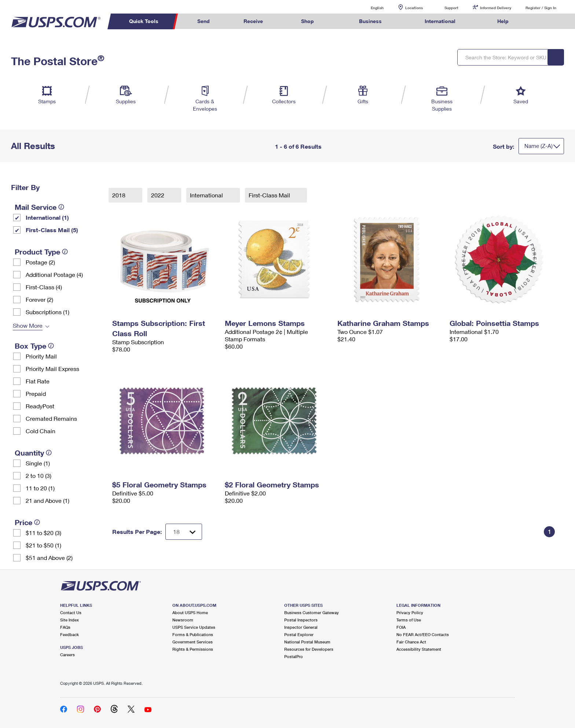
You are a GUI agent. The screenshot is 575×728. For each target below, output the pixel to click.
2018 (119, 195)
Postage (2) (40, 262)
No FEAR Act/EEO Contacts (422, 634)
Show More (28, 325)
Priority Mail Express (52, 368)
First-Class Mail (270, 195)
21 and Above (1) (47, 500)
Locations (414, 7)
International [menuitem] (440, 21)
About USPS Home (190, 612)
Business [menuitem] (370, 21)
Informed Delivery (495, 7)
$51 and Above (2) (49, 557)
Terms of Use (408, 619)
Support (451, 7)
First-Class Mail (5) (52, 229)
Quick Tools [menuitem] (143, 21)
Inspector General (301, 627)
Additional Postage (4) (54, 274)
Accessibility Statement (418, 649)
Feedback (69, 634)
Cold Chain (40, 430)
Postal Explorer (299, 634)
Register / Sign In (540, 7)
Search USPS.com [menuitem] (540, 21)
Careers (67, 654)
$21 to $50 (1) (43, 545)
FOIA (401, 627)
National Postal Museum (307, 641)
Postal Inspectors (301, 619)
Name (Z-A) (538, 145)
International (207, 195)
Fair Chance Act (411, 641)
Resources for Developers (308, 649)
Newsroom (182, 619)
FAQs (65, 627)
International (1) (47, 217)
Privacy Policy (409, 612)
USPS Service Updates (193, 627)
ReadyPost (40, 405)
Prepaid (36, 393)
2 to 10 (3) (38, 475)
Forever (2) (39, 299)
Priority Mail (41, 356)
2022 (158, 195)
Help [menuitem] (503, 21)
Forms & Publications (192, 634)
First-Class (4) (44, 286)
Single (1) (38, 463)
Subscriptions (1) (47, 311)
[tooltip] (61, 207)
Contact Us (70, 612)
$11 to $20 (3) (43, 532)
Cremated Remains (51, 418)
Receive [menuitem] (253, 21)
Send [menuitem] (203, 21)
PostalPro (293, 656)
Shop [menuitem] (307, 21)
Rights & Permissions (192, 649)
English (370, 7)
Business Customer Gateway (311, 612)
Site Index (69, 619)
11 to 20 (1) (40, 487)
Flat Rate (38, 381)
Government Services (192, 641)
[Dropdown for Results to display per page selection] (183, 532)
